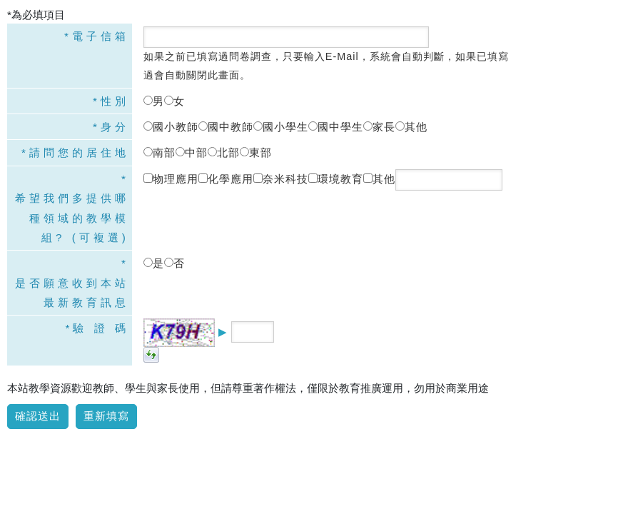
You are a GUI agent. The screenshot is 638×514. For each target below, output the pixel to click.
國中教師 (225, 127)
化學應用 (225, 179)
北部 (224, 152)
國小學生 (280, 127)
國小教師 (170, 127)
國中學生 (335, 127)
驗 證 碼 (100, 328)
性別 (115, 101)
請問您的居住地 (79, 152)
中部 (192, 152)
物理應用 (170, 179)
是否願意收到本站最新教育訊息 (72, 292)
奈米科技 (280, 179)
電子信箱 (100, 36)
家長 (379, 127)
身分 (115, 127)
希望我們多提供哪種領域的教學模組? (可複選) (72, 217)
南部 (159, 152)
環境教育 (335, 179)
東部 (256, 152)
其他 (411, 127)
